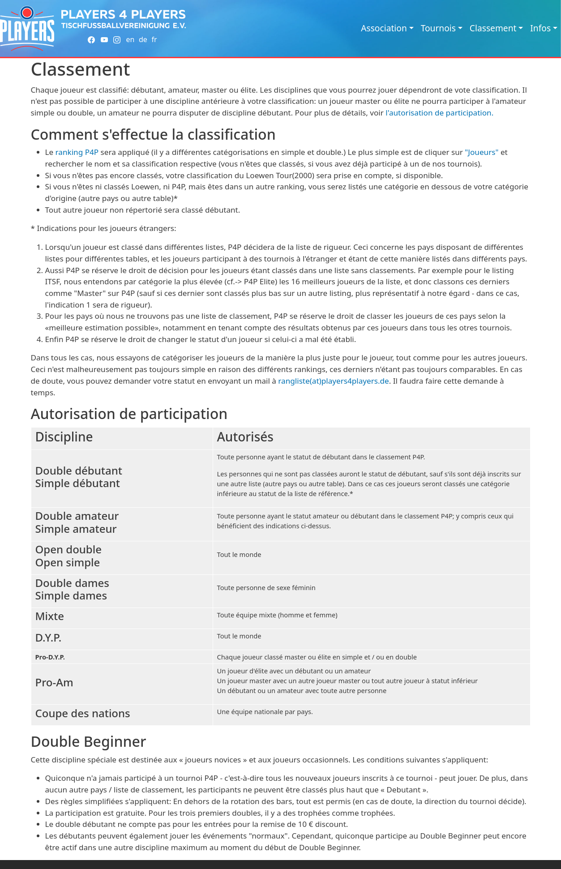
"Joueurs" (481, 152)
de (143, 39)
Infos (540, 28)
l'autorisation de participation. (439, 112)
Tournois (438, 28)
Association (384, 28)
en (130, 39)
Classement (493, 28)
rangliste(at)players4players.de (333, 381)
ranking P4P (77, 152)
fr (154, 39)
